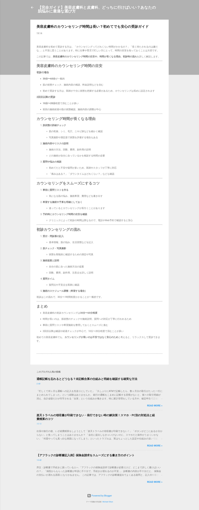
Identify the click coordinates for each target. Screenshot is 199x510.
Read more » (154, 405)
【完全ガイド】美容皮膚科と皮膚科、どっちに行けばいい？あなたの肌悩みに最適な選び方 (97, 9)
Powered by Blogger (99, 495)
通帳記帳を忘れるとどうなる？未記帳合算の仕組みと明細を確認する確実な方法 (87, 379)
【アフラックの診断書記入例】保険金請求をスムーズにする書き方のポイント (85, 455)
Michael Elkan (107, 502)
